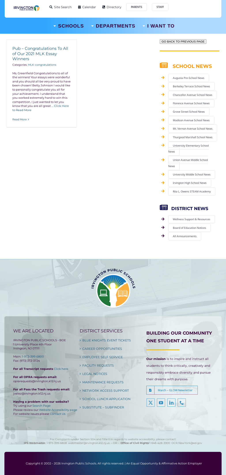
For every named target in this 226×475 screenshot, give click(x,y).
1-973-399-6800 (33, 356)
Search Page (41, 405)
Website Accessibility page (58, 410)
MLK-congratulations (42, 64)
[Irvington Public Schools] (26, 6)
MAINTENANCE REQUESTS (103, 382)
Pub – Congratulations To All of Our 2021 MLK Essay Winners (40, 53)
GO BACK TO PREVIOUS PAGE (183, 41)
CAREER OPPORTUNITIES (102, 349)
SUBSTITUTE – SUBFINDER (103, 407)
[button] (172, 390)
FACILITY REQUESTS (98, 365)
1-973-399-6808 (57, 443)
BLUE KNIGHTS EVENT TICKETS (106, 340)
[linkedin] (171, 405)
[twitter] (151, 405)
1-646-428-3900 (160, 443)
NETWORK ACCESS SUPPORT (105, 391)
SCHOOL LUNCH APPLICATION (106, 399)
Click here (61, 369)
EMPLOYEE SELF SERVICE (102, 357)
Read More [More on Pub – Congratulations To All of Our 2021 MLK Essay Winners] (19, 119)
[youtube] (161, 405)
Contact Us (57, 413)
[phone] (182, 405)
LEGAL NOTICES (94, 374)
